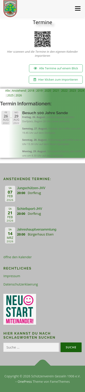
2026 (19, 95)
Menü (77, 8)
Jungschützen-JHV (31, 188)
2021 (56, 91)
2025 (10, 95)
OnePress (25, 381)
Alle (7, 91)
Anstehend (19, 91)
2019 (39, 91)
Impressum (11, 276)
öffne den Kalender (17, 257)
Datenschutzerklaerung (20, 284)
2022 (64, 91)
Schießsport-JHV (29, 209)
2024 (81, 91)
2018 (31, 91)
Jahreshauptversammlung (36, 229)
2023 (73, 91)
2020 (48, 91)
